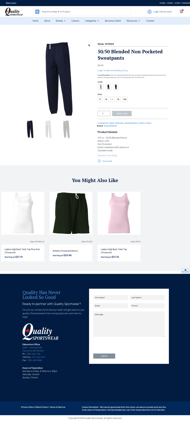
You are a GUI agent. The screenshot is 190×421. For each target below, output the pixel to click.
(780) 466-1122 (33, 353)
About (47, 20)
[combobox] (81, 11)
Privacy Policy (27, 407)
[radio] (101, 87)
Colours (75, 20)
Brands (61, 21)
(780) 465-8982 (34, 360)
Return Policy (41, 407)
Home (35, 20)
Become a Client (113, 20)
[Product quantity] (104, 113)
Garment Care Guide (107, 155)
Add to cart (121, 113)
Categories (92, 21)
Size (100, 94)
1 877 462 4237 (38, 357)
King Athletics (131, 123)
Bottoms (119, 123)
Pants (142, 123)
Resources (133, 21)
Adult (111, 123)
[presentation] (113, 345)
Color (100, 82)
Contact (150, 20)
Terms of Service (57, 407)
